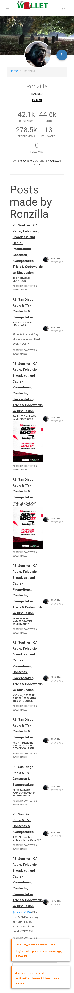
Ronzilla (56, 258)
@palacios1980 (22, 912)
